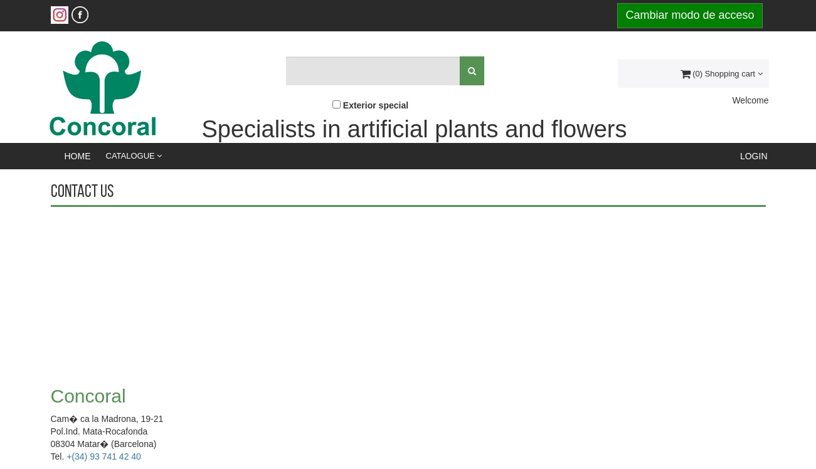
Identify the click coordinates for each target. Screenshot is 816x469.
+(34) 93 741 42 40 (103, 456)
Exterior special (375, 105)
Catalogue (134, 156)
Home (78, 156)
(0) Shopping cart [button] (722, 73)
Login (754, 156)
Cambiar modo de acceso (689, 15)
